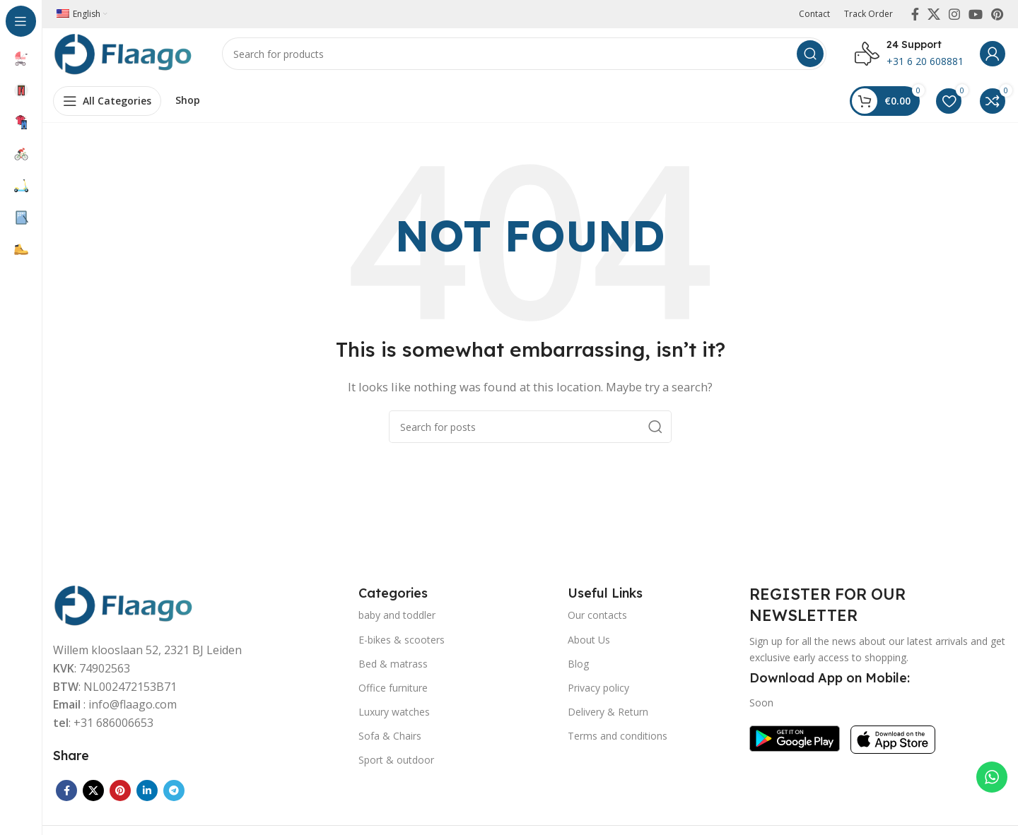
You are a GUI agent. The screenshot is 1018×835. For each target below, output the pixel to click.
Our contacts (597, 620)
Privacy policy (598, 692)
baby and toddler (396, 620)
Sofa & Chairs (389, 741)
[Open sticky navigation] (107, 106)
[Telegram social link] (174, 796)
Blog (578, 668)
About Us (589, 644)
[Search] (524, 56)
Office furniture (393, 692)
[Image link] (123, 609)
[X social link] (933, 14)
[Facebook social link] (915, 14)
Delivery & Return (608, 717)
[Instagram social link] (954, 14)
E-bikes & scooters (401, 644)
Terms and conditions (617, 741)
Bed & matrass (393, 668)
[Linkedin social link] (147, 796)
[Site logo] (123, 55)
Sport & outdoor (396, 765)
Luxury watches (394, 717)
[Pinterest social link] (997, 14)
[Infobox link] (909, 56)
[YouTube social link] (975, 14)
